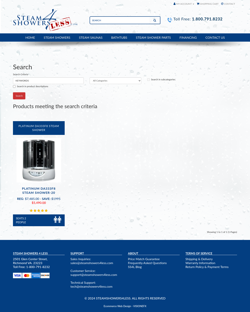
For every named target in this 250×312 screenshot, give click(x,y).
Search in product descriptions (30, 86)
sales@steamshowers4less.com (92, 263)
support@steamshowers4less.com (94, 274)
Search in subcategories (161, 79)
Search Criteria (20, 74)
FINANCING (188, 37)
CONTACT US (215, 37)
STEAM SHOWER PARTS (153, 37)
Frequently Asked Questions (147, 263)
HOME (30, 37)
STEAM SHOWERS (57, 37)
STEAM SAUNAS (91, 37)
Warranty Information (200, 263)
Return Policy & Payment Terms (207, 267)
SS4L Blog (135, 267)
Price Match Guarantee (144, 259)
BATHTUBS (119, 37)
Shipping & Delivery (199, 259)
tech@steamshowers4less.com (92, 286)
